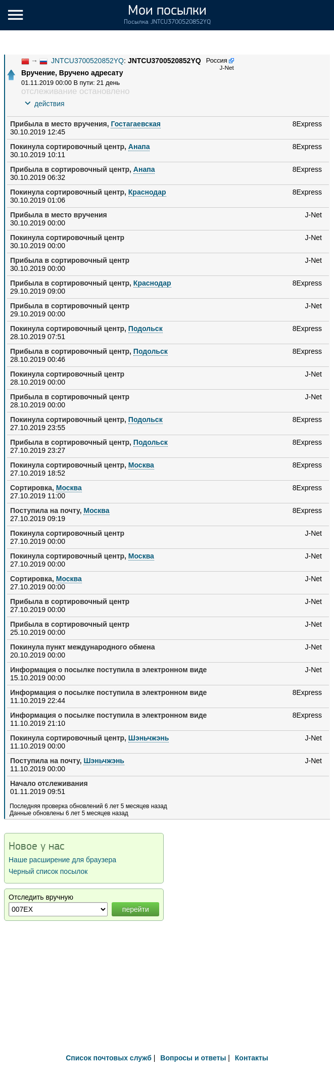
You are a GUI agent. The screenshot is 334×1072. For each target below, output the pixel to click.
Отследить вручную (41, 897)
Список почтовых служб (109, 1058)
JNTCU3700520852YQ (87, 61)
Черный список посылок (48, 871)
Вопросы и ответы (193, 1058)
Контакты (251, 1058)
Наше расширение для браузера (62, 860)
